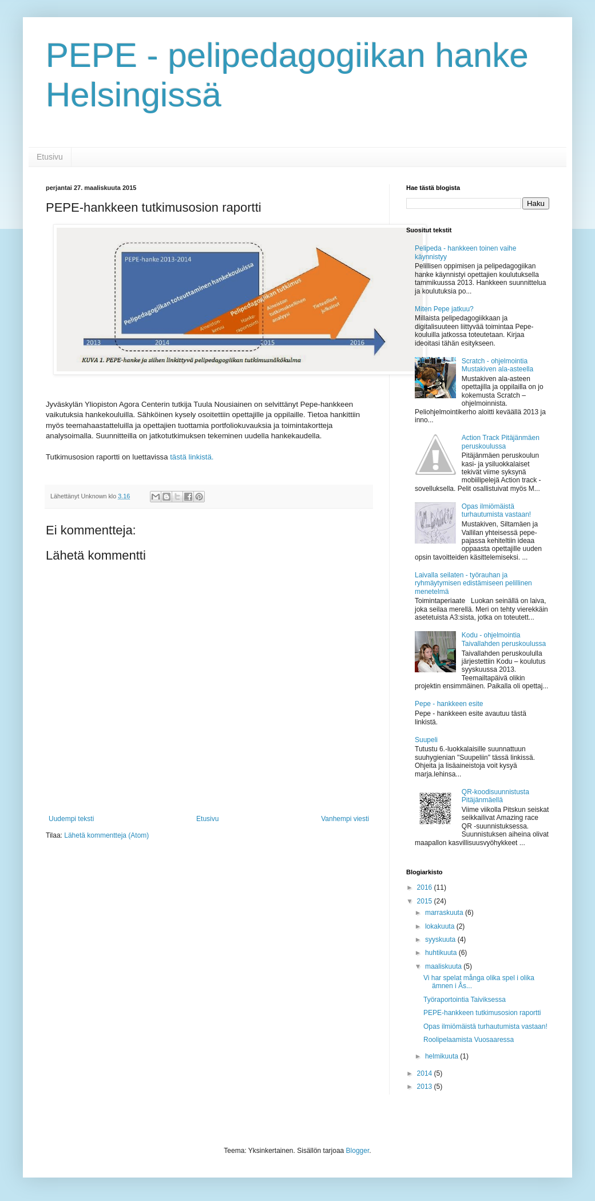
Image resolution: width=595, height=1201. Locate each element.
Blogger (358, 1151)
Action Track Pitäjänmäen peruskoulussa (501, 442)
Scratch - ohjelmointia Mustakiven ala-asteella (497, 365)
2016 (425, 887)
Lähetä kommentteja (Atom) (106, 835)
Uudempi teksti (71, 819)
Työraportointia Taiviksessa (464, 1000)
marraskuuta (445, 913)
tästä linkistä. (191, 457)
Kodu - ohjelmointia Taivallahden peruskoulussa (504, 639)
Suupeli (426, 740)
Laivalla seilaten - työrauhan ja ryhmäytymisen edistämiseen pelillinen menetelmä (473, 583)
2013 (425, 1087)
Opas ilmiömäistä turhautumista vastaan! (496, 510)
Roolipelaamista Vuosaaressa (468, 1040)
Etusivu (50, 156)
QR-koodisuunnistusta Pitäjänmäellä (495, 796)
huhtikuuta (442, 953)
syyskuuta (441, 940)
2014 (425, 1073)
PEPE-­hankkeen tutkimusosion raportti (482, 1013)
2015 (425, 901)
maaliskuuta (444, 966)
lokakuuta (441, 926)
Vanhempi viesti (345, 819)
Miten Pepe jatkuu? (444, 309)
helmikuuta (442, 1056)
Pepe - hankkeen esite (449, 704)
